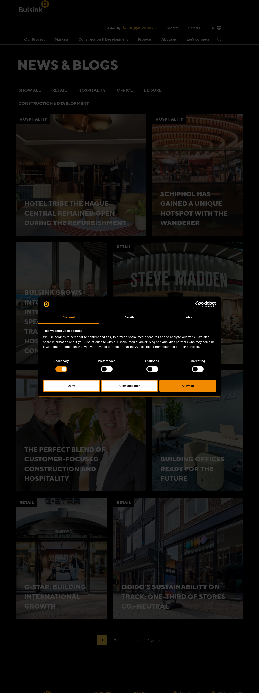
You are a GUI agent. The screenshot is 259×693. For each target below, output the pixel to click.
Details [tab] (129, 317)
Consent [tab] (69, 317)
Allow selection (129, 386)
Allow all (188, 386)
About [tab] (190, 317)
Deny (71, 386)
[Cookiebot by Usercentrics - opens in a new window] (198, 304)
